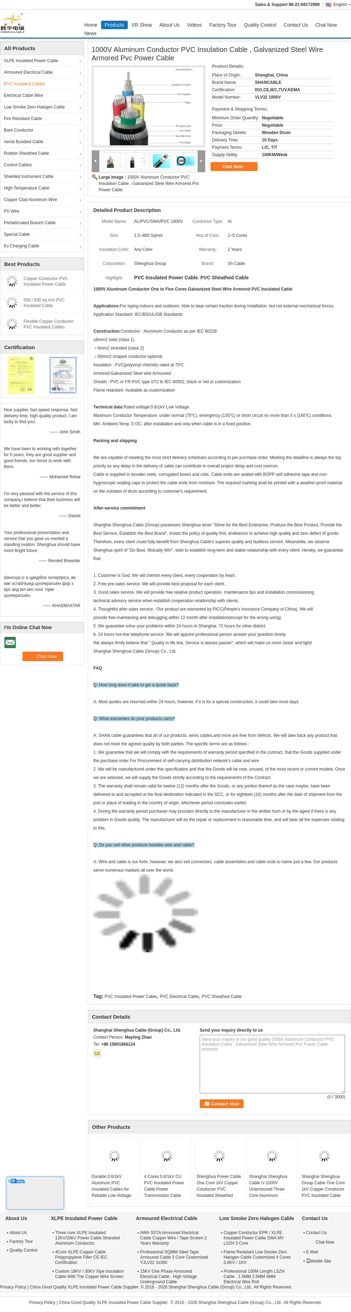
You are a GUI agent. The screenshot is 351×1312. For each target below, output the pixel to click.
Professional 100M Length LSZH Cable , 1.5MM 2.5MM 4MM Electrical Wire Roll (254, 1276)
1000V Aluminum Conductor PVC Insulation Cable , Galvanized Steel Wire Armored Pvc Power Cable (149, 183)
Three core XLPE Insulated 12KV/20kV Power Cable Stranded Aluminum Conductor (87, 1238)
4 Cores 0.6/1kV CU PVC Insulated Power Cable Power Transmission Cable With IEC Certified (164, 1189)
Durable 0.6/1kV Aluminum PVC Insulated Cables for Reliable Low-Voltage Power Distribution (111, 1189)
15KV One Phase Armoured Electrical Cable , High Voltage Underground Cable (168, 1276)
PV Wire (11, 211)
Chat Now (326, 24)
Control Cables (18, 164)
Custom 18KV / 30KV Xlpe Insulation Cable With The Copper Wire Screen (89, 1274)
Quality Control (260, 25)
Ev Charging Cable (21, 246)
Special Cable (17, 234)
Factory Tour (223, 25)
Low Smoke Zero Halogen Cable (34, 107)
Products (114, 25)
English (342, 4)
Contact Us (296, 25)
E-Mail (312, 1252)
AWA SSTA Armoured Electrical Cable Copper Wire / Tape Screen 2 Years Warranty (173, 1238)
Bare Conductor (18, 130)
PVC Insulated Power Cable (131, 996)
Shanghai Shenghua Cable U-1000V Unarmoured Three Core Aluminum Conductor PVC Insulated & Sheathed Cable (269, 1195)
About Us (169, 25)
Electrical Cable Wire (23, 95)
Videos (194, 25)
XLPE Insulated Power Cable (31, 60)
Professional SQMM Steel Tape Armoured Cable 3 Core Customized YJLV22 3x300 (174, 1257)
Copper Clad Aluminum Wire (30, 199)
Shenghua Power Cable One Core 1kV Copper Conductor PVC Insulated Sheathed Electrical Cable (219, 1189)
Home (90, 25)
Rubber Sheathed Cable (26, 153)
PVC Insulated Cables (24, 83)
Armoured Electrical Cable (28, 72)
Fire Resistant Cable (23, 118)
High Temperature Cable (26, 188)
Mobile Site (318, 1261)
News (90, 33)
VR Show (142, 25)
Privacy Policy (13, 1287)
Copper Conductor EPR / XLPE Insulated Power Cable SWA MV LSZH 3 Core (254, 1238)
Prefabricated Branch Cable (29, 222)
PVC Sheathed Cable (222, 996)
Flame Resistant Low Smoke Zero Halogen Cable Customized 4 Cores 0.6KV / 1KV (257, 1257)
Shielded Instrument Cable (28, 176)
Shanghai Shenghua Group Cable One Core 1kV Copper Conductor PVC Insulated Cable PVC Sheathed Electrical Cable (323, 1192)
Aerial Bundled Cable (24, 141)
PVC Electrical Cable (179, 996)
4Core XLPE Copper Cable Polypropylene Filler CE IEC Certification (81, 1257)
